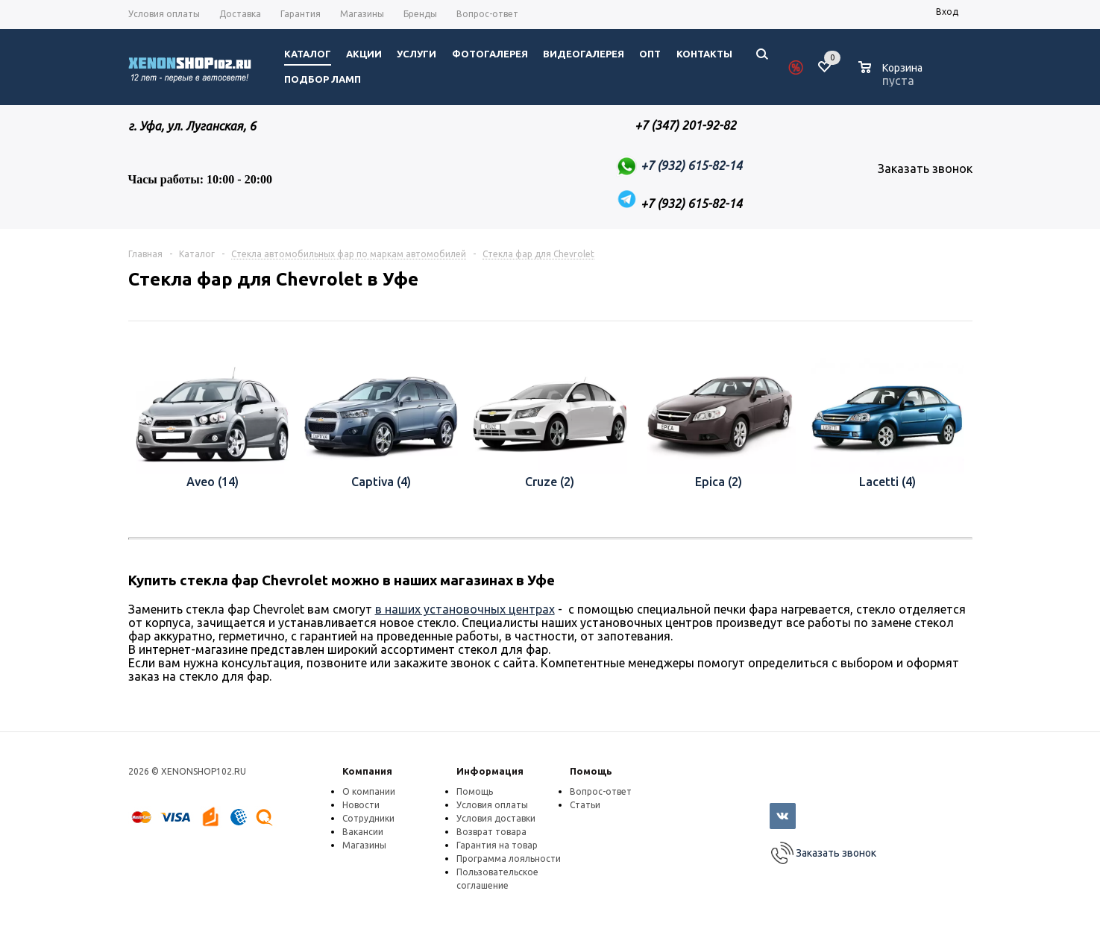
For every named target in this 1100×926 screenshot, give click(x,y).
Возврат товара (491, 832)
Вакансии (362, 832)
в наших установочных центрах (465, 609)
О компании (368, 791)
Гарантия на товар (497, 845)
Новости (361, 805)
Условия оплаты (492, 805)
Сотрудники (368, 818)
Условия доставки (495, 818)
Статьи (585, 805)
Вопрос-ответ (601, 791)
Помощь (591, 771)
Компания (367, 771)
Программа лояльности (508, 858)
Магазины (364, 845)
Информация (490, 771)
